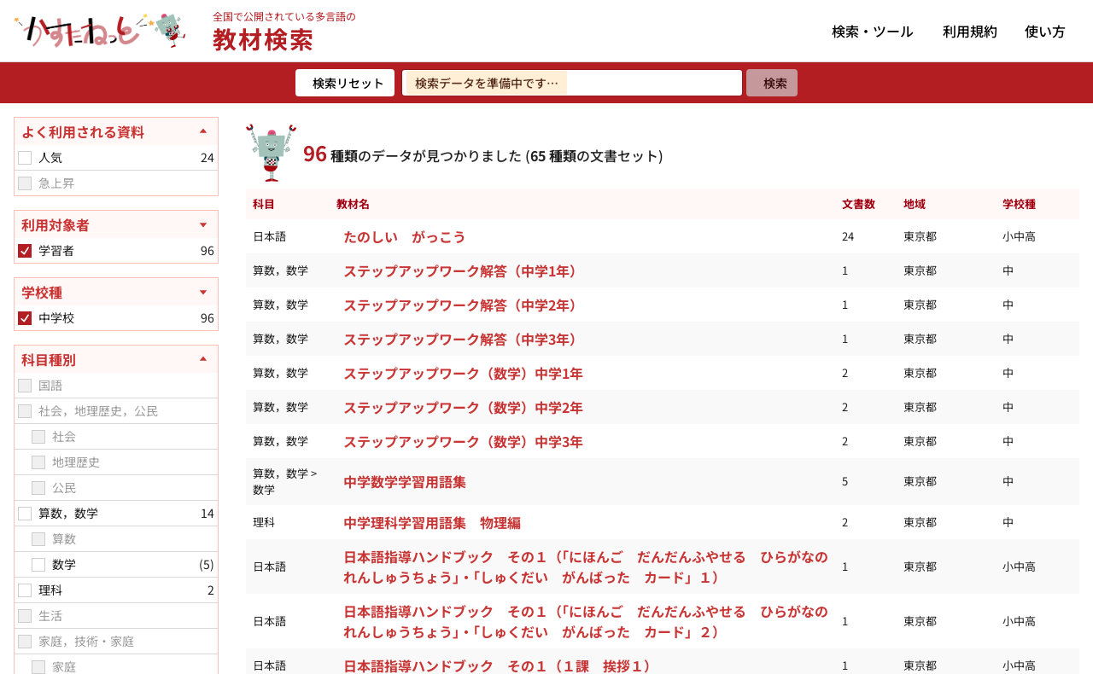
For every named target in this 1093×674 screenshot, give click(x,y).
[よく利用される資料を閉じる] (116, 131)
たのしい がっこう (404, 236)
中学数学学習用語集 (404, 481)
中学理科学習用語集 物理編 (432, 522)
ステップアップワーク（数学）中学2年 (463, 407)
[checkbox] (25, 158)
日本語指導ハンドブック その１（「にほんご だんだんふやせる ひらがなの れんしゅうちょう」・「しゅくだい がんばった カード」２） (591, 621)
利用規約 (970, 30)
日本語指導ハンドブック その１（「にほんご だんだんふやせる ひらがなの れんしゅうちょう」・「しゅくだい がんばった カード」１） (591, 566)
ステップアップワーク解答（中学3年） (463, 338)
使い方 (1045, 30)
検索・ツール (873, 30)
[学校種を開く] (116, 291)
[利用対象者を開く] (116, 224)
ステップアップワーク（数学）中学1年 (463, 373)
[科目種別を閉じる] (116, 359)
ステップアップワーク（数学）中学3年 (463, 441)
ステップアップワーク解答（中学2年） (463, 304)
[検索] (772, 82)
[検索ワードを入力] (572, 83)
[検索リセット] (345, 82)
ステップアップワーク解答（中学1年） (463, 270)
